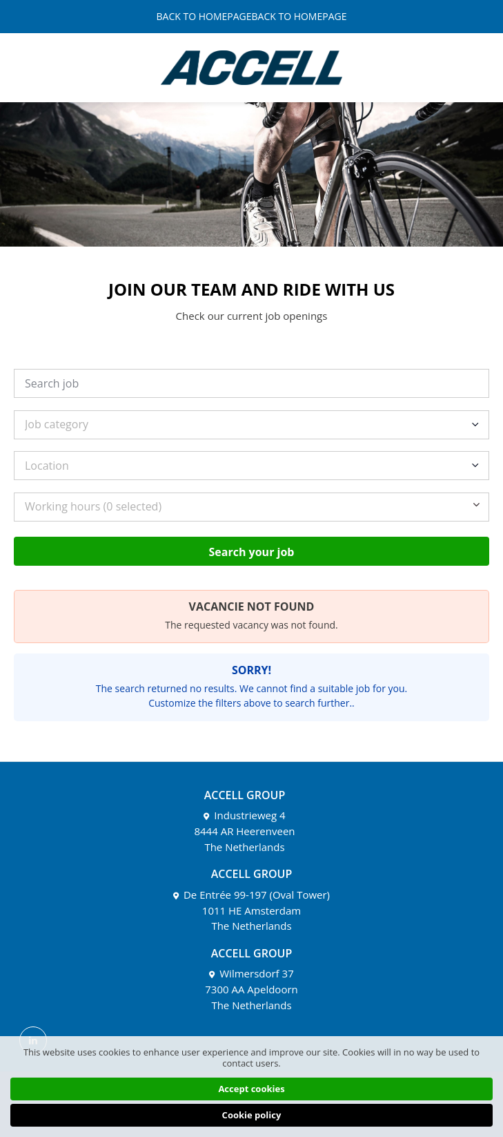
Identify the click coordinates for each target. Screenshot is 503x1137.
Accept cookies (251, 1088)
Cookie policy (252, 1115)
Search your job (252, 552)
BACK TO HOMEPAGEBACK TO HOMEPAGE (252, 16)
